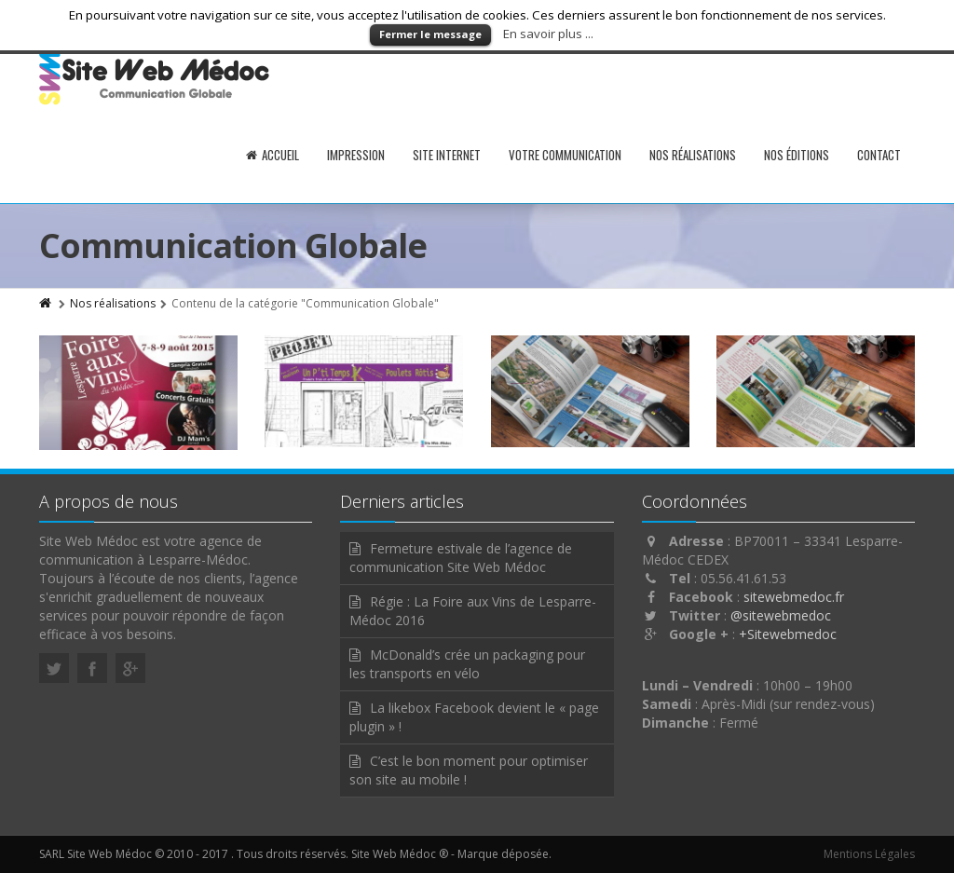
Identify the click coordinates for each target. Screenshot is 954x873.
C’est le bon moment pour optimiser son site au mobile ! (468, 770)
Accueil (272, 154)
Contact (879, 154)
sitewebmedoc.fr (793, 597)
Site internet (447, 154)
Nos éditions (796, 154)
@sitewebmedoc (780, 615)
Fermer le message (430, 34)
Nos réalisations (692, 154)
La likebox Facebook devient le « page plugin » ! (474, 717)
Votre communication (565, 154)
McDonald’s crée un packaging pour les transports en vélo (467, 664)
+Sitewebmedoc (788, 634)
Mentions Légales (869, 854)
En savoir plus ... (548, 33)
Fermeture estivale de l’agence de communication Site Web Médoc (460, 557)
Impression (356, 154)
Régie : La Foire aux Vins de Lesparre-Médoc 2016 (472, 611)
